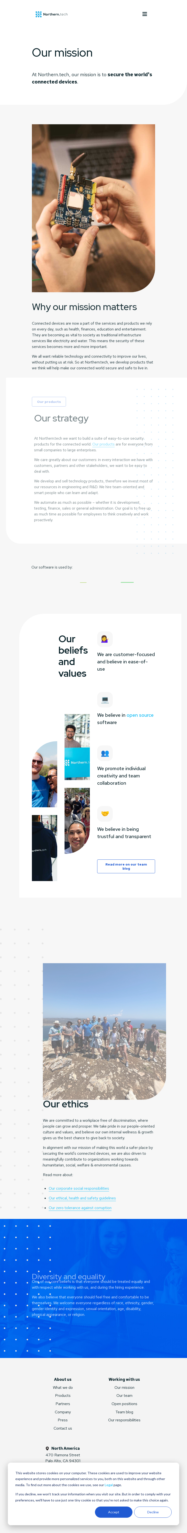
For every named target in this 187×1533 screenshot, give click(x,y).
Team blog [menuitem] (124, 1412)
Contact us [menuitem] (63, 1428)
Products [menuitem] (63, 1395)
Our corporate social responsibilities (79, 1211)
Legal (109, 1485)
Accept (113, 1512)
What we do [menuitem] (63, 1387)
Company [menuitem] (63, 1412)
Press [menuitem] (63, 1420)
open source (140, 715)
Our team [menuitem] (124, 1395)
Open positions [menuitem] (124, 1403)
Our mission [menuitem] (124, 1387)
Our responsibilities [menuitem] (124, 1420)
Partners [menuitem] (63, 1403)
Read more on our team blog (126, 866)
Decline (153, 1512)
